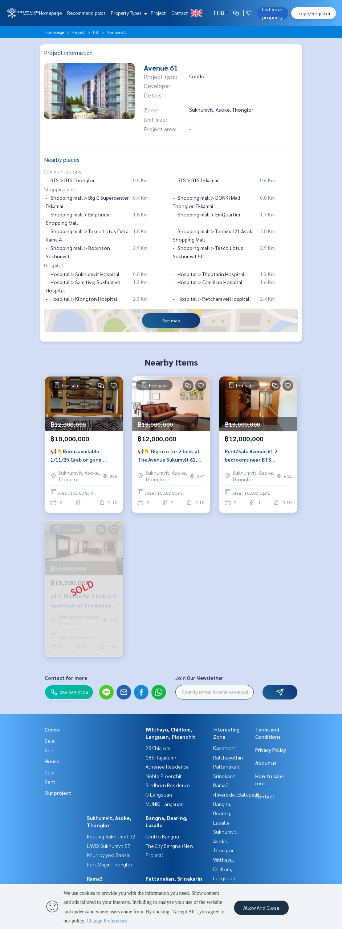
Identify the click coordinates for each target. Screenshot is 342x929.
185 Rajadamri (162, 757)
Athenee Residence (167, 766)
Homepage (50, 13)
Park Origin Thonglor (110, 864)
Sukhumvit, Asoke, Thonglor (225, 840)
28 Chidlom (158, 748)
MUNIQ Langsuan (165, 804)
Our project (58, 792)
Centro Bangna (162, 836)
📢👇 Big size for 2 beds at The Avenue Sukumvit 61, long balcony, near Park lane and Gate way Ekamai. (171, 455)
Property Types (128, 13)
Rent (50, 750)
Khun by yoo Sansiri (109, 855)
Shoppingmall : (60, 189)
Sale (50, 740)
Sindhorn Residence (168, 785)
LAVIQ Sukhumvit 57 (108, 845)
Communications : (64, 171)
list (95, 32)
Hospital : (54, 265)
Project (158, 13)
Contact (179, 13)
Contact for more (66, 677)
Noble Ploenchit (164, 776)
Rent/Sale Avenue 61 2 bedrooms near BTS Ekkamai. (251, 455)
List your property (272, 13)
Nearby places (62, 159)
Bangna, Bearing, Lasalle (222, 813)
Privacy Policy (270, 749)
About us (266, 762)
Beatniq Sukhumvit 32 (111, 836)
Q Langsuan (159, 794)
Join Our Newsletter (199, 677)
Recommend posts (86, 13)
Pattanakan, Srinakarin (174, 878)
